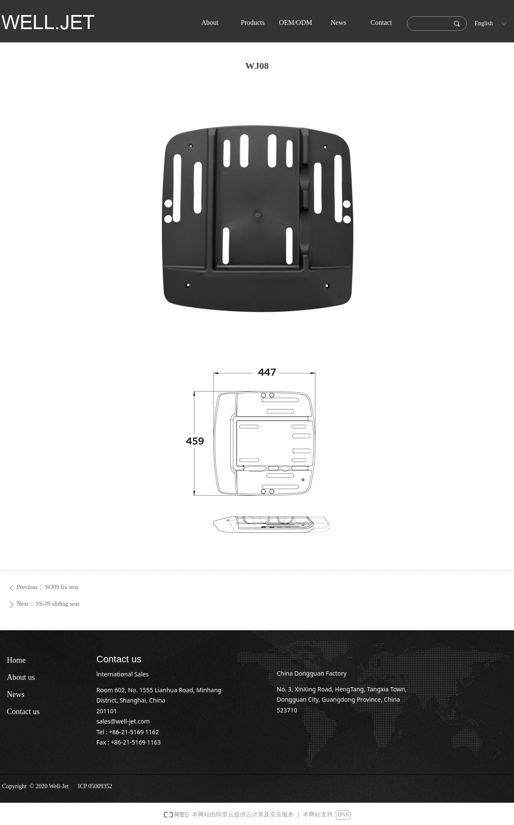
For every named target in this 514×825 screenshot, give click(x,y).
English (484, 23)
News (338, 22)
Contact (381, 22)
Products (253, 22)
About (209, 22)
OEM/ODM (295, 22)
